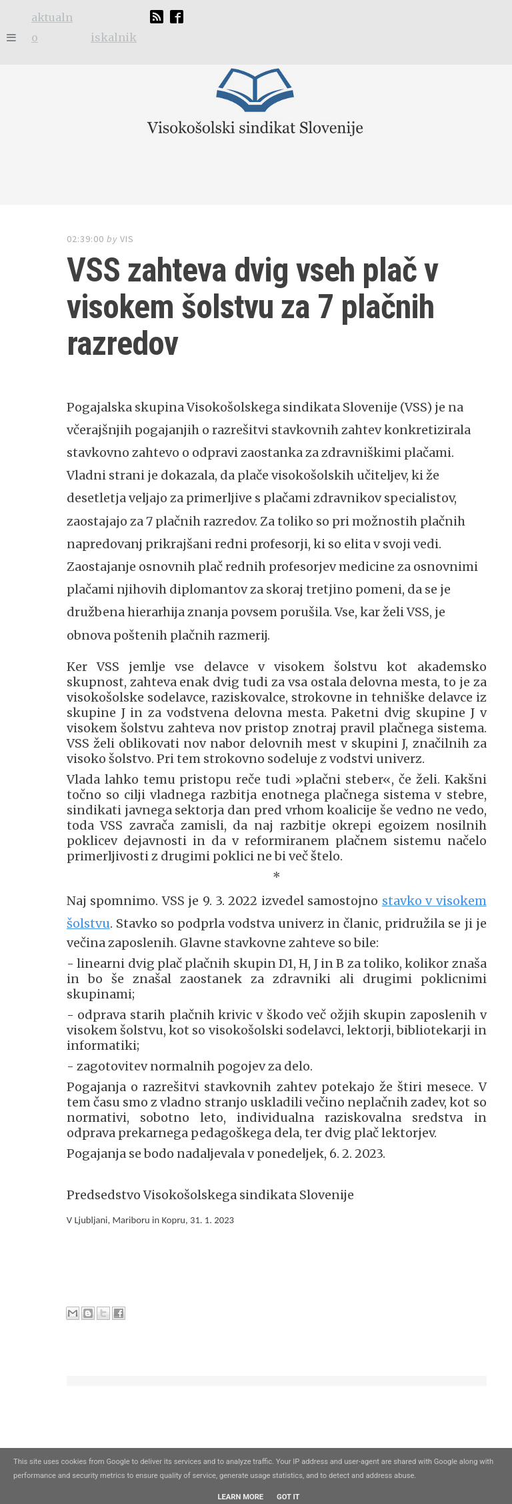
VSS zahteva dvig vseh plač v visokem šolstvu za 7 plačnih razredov (252, 307)
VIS (127, 239)
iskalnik (114, 37)
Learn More (240, 1497)
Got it (288, 1497)
